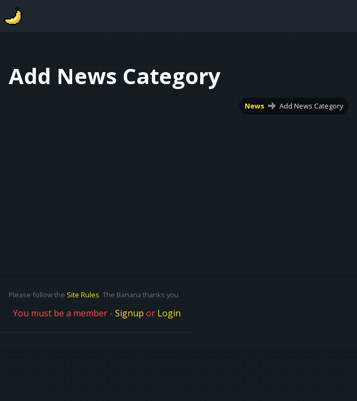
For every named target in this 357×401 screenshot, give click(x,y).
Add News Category (311, 106)
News (254, 106)
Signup (129, 313)
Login (169, 313)
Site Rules (83, 295)
